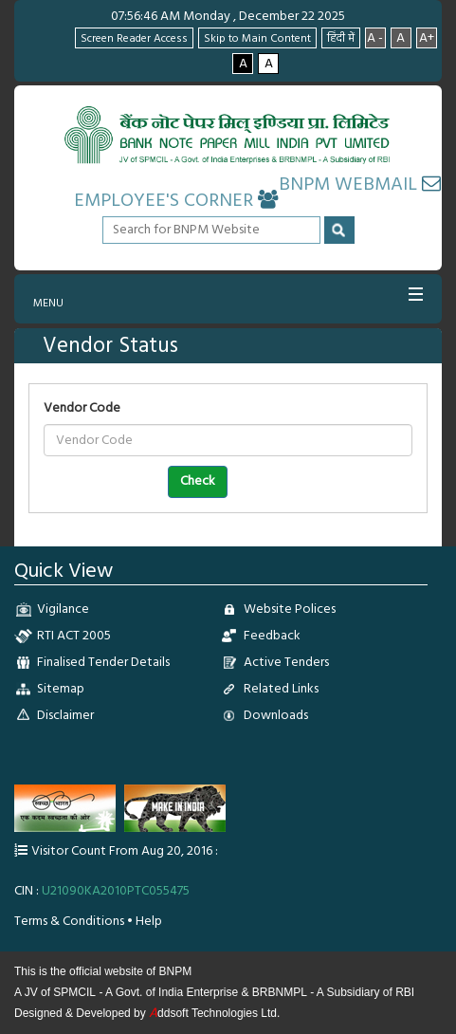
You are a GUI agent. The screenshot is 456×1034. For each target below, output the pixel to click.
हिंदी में (341, 38)
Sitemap (60, 689)
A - (375, 38)
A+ (426, 38)
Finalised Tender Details (103, 663)
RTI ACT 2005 (74, 636)
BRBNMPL (279, 992)
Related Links (281, 689)
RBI (404, 992)
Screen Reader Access (134, 38)
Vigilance (63, 609)
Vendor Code (82, 408)
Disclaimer (65, 716)
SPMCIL (74, 992)
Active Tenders (286, 663)
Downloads (276, 716)
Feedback (272, 636)
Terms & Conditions (69, 921)
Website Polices (290, 609)
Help (149, 921)
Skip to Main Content (257, 38)
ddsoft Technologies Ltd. (214, 1013)
